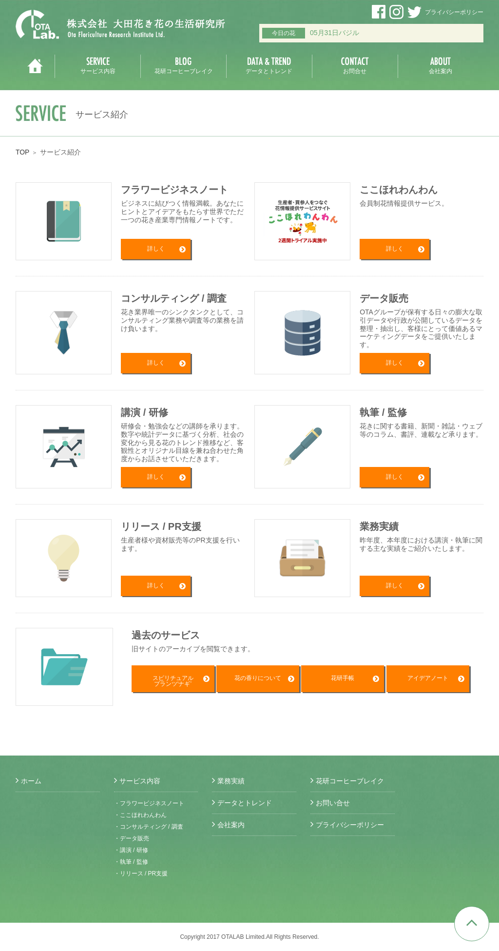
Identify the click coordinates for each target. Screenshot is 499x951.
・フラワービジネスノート (149, 803)
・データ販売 (131, 838)
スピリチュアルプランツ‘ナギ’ (173, 681)
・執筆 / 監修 (131, 861)
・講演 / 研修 (131, 850)
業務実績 (231, 781)
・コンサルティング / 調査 (148, 826)
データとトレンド (244, 803)
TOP (23, 152)
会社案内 (231, 825)
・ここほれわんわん (140, 815)
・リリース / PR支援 (141, 873)
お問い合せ (333, 803)
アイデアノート (427, 678)
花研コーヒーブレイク (350, 781)
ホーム (31, 781)
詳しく (156, 249)
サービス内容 (139, 781)
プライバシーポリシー (454, 12)
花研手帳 (342, 678)
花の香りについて (257, 678)
